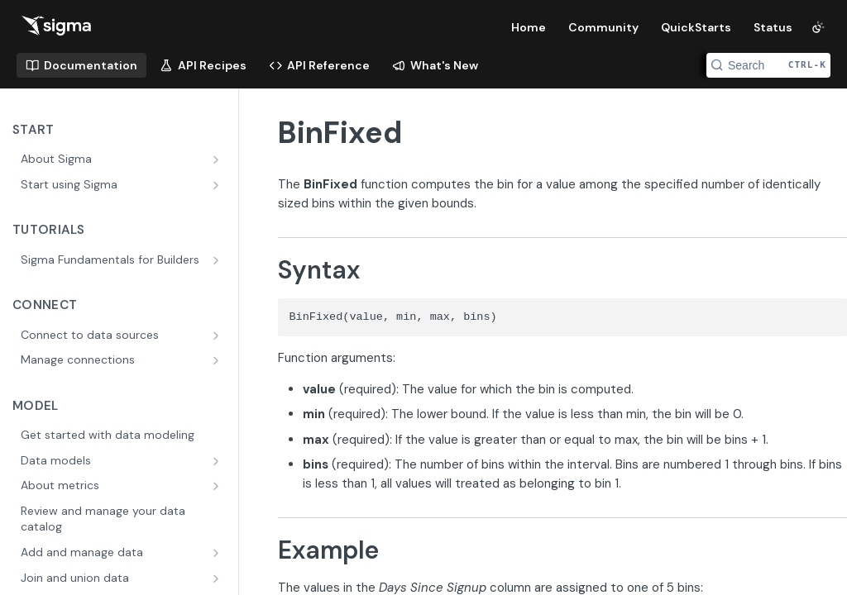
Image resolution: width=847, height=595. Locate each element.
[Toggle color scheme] (818, 27)
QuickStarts (696, 27)
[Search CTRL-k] (768, 65)
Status (773, 27)
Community (603, 27)
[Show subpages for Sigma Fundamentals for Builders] (217, 260)
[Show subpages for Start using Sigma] (217, 185)
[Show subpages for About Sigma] (217, 159)
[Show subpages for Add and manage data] (217, 552)
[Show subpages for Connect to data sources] (217, 335)
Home (528, 27)
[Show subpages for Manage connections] (217, 360)
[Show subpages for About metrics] (217, 486)
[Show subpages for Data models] (217, 461)
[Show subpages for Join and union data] (217, 578)
